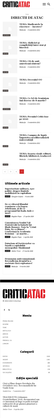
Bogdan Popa (16, 216)
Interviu (6, 35)
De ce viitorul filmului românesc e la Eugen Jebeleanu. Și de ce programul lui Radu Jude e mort (19, 208)
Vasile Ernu (7, 391)
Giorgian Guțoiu (17, 196)
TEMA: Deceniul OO (30, 79)
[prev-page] (5, 171)
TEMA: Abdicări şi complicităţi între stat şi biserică (32, 45)
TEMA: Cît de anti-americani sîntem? (29, 62)
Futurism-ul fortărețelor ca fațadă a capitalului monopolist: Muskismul (20, 245)
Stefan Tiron (15, 251)
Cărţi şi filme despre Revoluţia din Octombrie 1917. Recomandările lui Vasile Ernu (19, 385)
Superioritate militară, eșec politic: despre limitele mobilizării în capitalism (20, 191)
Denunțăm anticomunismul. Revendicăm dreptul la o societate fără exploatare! (20, 261)
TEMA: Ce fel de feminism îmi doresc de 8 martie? (34, 99)
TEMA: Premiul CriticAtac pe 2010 (34, 117)
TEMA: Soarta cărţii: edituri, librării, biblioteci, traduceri (35, 155)
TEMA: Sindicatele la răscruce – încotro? (31, 25)
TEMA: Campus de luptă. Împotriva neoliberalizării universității (34, 137)
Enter (5, 54)
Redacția (22, 30)
